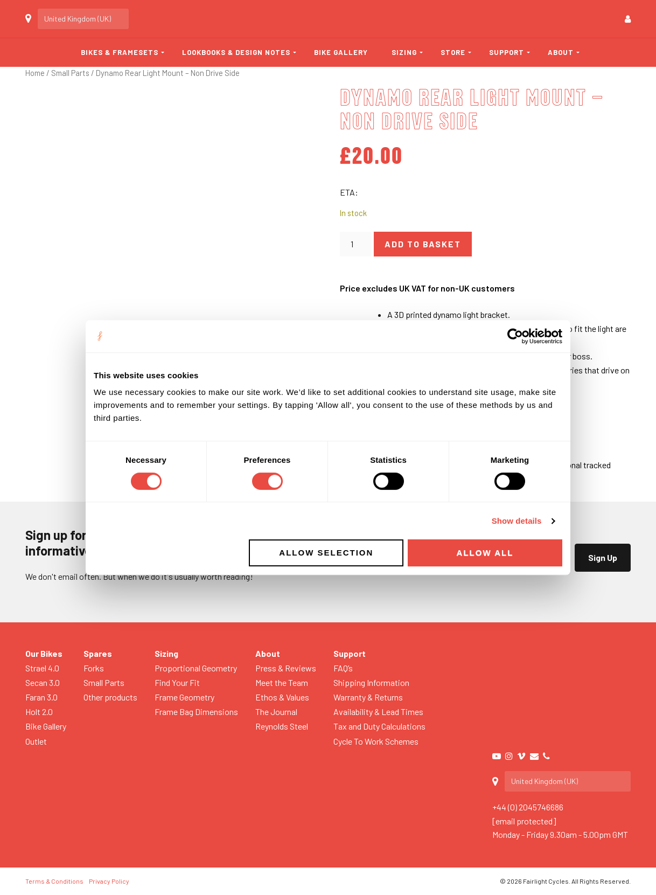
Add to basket (423, 244)
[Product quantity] (355, 244)
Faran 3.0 (41, 697)
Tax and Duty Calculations (379, 726)
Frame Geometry (184, 697)
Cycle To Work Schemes (375, 741)
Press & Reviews (285, 668)
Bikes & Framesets (119, 52)
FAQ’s (343, 668)
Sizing (404, 52)
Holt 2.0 (39, 711)
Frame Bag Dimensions (196, 711)
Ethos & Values (282, 697)
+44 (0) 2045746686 (527, 807)
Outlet (36, 741)
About (561, 52)
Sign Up (602, 557)
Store (453, 52)
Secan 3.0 (42, 682)
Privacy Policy (109, 881)
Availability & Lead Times (378, 711)
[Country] (83, 19)
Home (35, 73)
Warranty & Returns (368, 697)
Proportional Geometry (196, 668)
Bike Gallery (341, 52)
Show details (517, 520)
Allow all (485, 552)
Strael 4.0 (42, 668)
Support (506, 52)
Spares (97, 653)
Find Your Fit (177, 682)
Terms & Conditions (54, 881)
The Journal (276, 711)
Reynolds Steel (281, 726)
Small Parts (70, 73)
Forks (93, 668)
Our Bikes (43, 653)
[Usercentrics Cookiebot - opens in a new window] (515, 336)
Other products (110, 697)
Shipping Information (371, 682)
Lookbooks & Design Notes (236, 52)
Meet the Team (281, 682)
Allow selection (326, 552)
